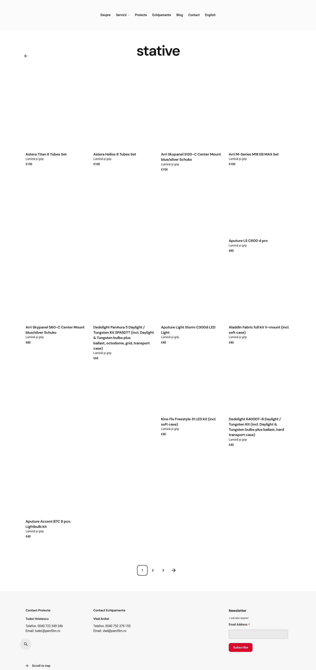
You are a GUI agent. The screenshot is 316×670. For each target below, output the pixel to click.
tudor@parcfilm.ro (47, 631)
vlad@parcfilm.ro (114, 631)
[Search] (25, 644)
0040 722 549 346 (50, 626)
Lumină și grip (35, 159)
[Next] (173, 570)
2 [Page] (153, 570)
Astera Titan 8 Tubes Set (46, 154)
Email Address (239, 625)
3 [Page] (163, 570)
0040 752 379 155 (117, 626)
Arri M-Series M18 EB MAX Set (254, 154)
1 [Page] (142, 570)
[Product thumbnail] (56, 117)
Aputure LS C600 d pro (248, 240)
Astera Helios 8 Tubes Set (114, 154)
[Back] (25, 56)
